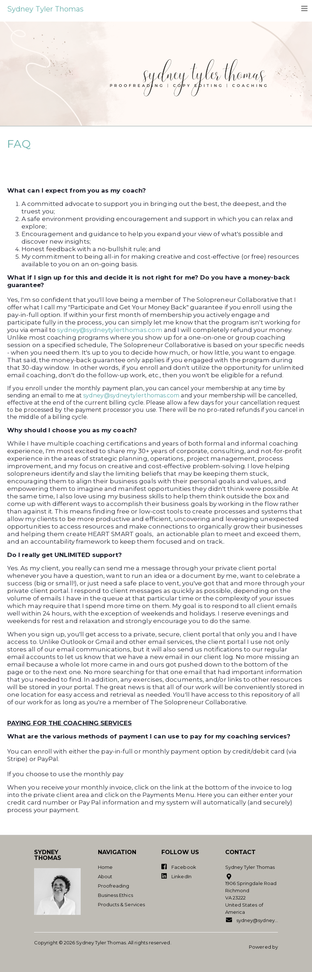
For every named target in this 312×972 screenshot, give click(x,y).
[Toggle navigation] (304, 9)
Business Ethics (115, 895)
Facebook (178, 866)
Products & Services (121, 904)
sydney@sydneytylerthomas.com (109, 329)
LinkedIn (176, 876)
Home (105, 867)
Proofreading (113, 886)
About (105, 876)
